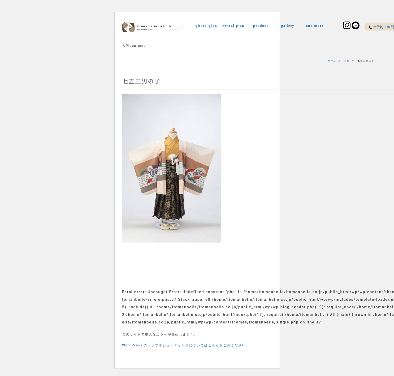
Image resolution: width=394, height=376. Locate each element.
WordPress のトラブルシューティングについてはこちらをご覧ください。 (186, 345)
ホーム (332, 60)
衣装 (347, 60)
